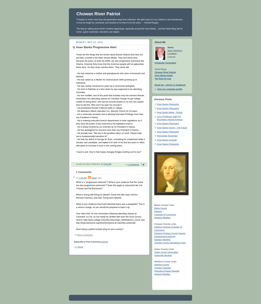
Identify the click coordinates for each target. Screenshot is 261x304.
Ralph (94, 178)
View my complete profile (169, 89)
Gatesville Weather (163, 255)
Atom (104, 242)
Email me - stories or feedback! (170, 85)
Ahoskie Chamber (162, 268)
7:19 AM (83, 178)
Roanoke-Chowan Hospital (166, 271)
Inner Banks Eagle (164, 75)
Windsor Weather (162, 218)
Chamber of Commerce (165, 214)
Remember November (167, 136)
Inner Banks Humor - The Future (172, 128)
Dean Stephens (175, 51)
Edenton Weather (162, 240)
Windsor (158, 211)
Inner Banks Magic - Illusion (170, 112)
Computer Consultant (165, 63)
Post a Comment (85, 235)
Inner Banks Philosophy (168, 104)
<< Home (79, 247)
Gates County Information (166, 252)
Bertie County (160, 208)
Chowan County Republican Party (170, 243)
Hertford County (161, 265)
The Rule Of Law (163, 79)
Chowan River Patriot (98, 13)
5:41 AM (107, 164)
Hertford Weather (162, 274)
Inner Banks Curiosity (167, 140)
